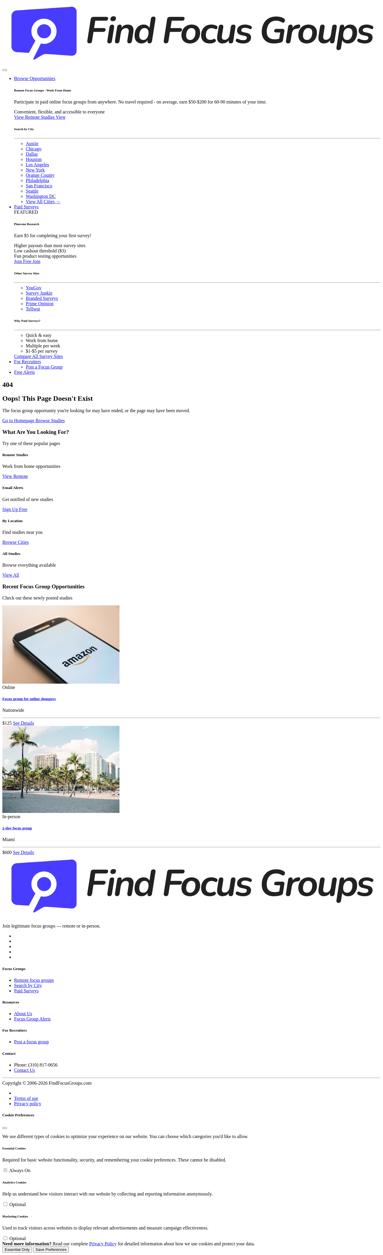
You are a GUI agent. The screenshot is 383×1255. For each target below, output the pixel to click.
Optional (17, 1204)
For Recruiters (27, 361)
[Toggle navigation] (4, 70)
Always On (19, 1170)
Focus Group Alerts (32, 1018)
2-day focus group (17, 828)
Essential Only (17, 1249)
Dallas (32, 154)
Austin (32, 143)
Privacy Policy (103, 1243)
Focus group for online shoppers (29, 699)
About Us (23, 1013)
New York (35, 169)
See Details (23, 723)
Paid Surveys (26, 206)
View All (10, 575)
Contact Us (24, 1070)
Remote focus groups (34, 980)
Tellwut (33, 308)
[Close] (4, 1128)
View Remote (15, 476)
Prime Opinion (40, 303)
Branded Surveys (42, 298)
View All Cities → (43, 201)
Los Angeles (37, 164)
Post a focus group (31, 1041)
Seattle (32, 190)
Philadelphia (37, 180)
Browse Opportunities (34, 78)
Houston (34, 159)
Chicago (33, 148)
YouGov (34, 287)
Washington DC (41, 196)
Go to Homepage (18, 420)
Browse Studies (50, 420)
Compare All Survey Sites (38, 356)
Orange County (40, 175)
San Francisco (39, 185)
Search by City (28, 985)
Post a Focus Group (44, 366)
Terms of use (26, 1098)
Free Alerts (24, 372)
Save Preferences (50, 1249)
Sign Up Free (14, 509)
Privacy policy (27, 1103)
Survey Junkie (39, 293)
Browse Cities (15, 542)
